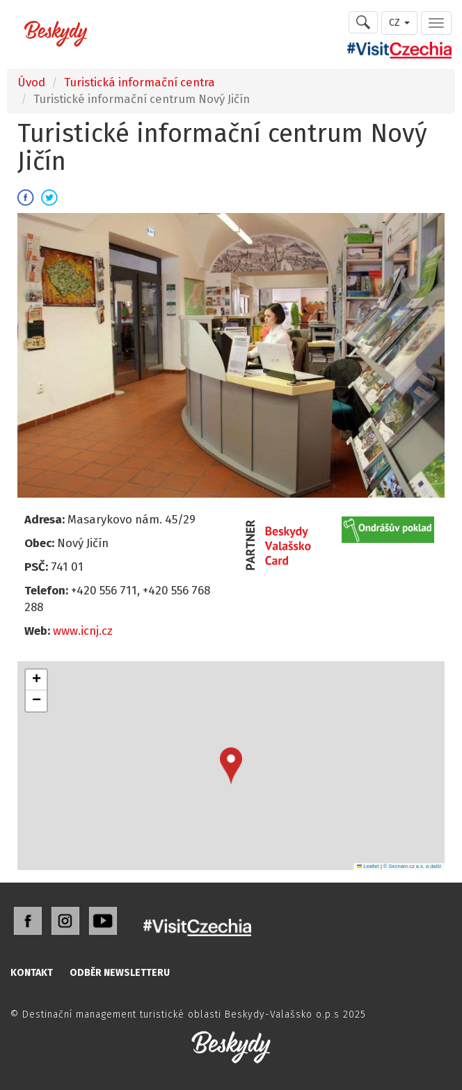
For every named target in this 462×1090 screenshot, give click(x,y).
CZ (399, 23)
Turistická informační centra (139, 82)
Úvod (31, 82)
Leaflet (368, 866)
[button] (231, 766)
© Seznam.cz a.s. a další (412, 866)
